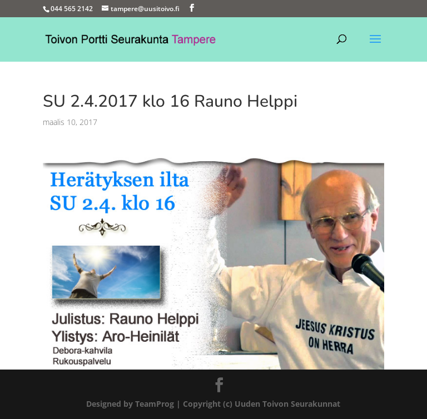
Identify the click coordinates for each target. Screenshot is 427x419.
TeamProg (154, 403)
